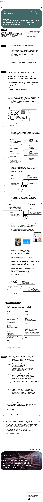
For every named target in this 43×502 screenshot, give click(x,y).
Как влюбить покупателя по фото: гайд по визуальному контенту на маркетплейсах (32, 183)
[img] (5, 109)
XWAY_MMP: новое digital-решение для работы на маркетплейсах (35, 213)
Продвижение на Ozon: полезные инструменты (14, 316)
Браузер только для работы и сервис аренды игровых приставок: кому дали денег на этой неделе (14, 124)
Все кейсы (6, 7)
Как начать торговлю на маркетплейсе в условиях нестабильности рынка (11, 334)
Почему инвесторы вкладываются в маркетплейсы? (32, 148)
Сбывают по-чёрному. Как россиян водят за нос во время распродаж (30, 320)
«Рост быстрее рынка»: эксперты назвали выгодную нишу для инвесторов (33, 142)
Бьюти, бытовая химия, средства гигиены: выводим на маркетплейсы (15, 190)
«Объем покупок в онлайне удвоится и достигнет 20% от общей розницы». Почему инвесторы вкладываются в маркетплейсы (14, 155)
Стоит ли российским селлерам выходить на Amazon (12, 337)
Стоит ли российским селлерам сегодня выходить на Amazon (15, 178)
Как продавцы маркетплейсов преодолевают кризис (12, 343)
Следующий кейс (35, 7)
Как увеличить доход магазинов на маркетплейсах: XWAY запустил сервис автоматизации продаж (35, 207)
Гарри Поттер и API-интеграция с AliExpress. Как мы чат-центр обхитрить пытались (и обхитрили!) (33, 290)
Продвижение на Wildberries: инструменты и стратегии (33, 177)
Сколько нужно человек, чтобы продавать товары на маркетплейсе (15, 184)
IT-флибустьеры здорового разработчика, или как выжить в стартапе (13, 287)
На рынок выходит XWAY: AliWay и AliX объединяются (13, 110)
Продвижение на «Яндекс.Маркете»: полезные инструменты (13, 322)
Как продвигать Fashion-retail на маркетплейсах (30, 342)
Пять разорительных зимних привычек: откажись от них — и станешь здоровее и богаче (31, 314)
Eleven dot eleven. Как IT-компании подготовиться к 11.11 (27, 283)
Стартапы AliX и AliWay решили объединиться (34, 120)
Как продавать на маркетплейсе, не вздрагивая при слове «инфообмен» (18, 293)
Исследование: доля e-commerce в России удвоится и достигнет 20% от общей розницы (15, 162)
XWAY (27, 31)
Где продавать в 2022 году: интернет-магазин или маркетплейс (31, 330)
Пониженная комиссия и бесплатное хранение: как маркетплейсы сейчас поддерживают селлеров (13, 319)
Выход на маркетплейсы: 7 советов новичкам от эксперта (31, 340)
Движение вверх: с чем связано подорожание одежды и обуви (12, 328)
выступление (24, 261)
